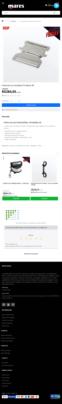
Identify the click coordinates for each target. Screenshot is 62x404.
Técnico (39, 146)
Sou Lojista (5, 362)
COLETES (13, 21)
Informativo (5, 386)
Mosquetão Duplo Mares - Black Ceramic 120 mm (44, 184)
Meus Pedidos (6, 378)
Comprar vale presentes (8, 338)
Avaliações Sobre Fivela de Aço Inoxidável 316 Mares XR (26, 227)
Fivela (10, 146)
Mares (28, 146)
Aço (14, 146)
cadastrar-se (33, 223)
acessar (24, 223)
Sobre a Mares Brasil (8, 315)
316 (24, 146)
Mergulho (33, 146)
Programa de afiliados (7, 341)
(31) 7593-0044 (5, 353)
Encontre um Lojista (7, 365)
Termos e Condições (7, 320)
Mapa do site (5, 326)
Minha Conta (5, 375)
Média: (31, 235)
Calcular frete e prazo (10, 110)
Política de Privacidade (8, 317)
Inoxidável (19, 146)
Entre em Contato (6, 350)
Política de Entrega (7, 323)
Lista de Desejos (6, 383)
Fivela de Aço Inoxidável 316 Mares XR (30, 21)
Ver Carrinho (5, 380)
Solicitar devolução (6, 335)
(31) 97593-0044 (6, 290)
